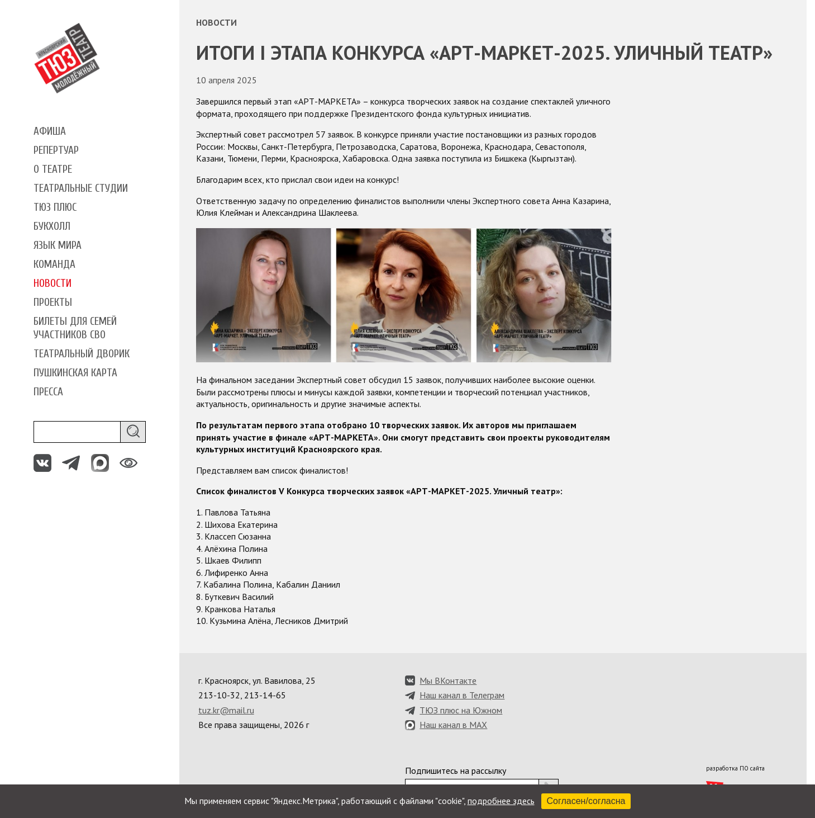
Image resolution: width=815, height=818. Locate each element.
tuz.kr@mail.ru (226, 710)
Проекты (53, 302)
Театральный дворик (82, 354)
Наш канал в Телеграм (462, 695)
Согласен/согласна (586, 801)
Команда (54, 264)
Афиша (50, 131)
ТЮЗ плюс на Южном (461, 710)
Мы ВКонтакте (448, 680)
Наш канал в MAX (453, 724)
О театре (53, 169)
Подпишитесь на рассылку (455, 770)
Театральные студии (81, 188)
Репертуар (56, 150)
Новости (53, 283)
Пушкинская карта (75, 373)
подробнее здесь (501, 800)
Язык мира (58, 245)
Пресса (48, 392)
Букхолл (52, 226)
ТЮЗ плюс (55, 207)
